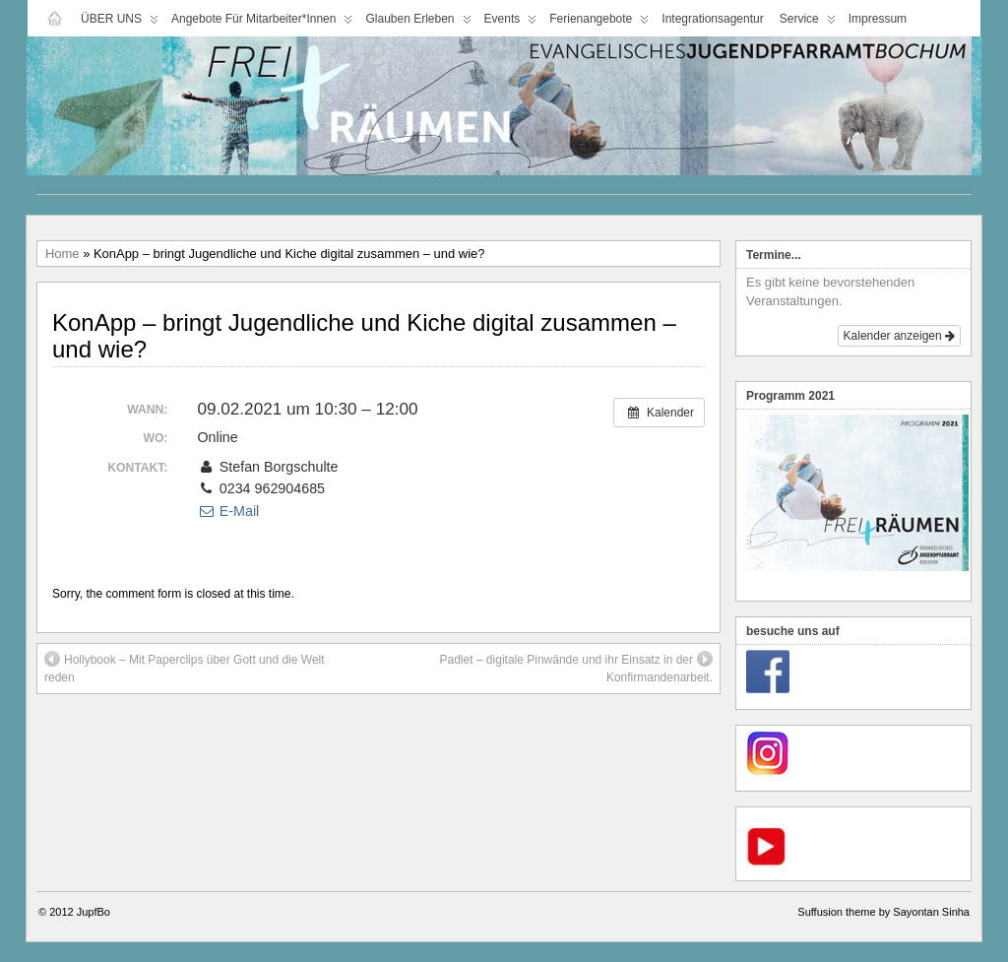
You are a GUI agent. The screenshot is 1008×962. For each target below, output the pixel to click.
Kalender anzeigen (899, 336)
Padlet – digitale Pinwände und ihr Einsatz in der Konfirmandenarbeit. (577, 667)
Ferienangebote (599, 23)
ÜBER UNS (119, 23)
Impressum (878, 19)
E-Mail (228, 511)
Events (510, 23)
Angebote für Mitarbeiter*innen (261, 23)
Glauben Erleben (418, 23)
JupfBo (93, 912)
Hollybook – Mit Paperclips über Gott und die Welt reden (184, 667)
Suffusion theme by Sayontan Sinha (883, 912)
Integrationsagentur (712, 19)
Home (62, 253)
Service (808, 23)
